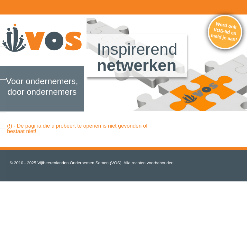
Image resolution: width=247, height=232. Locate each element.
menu (8, 6)
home (22, 6)
